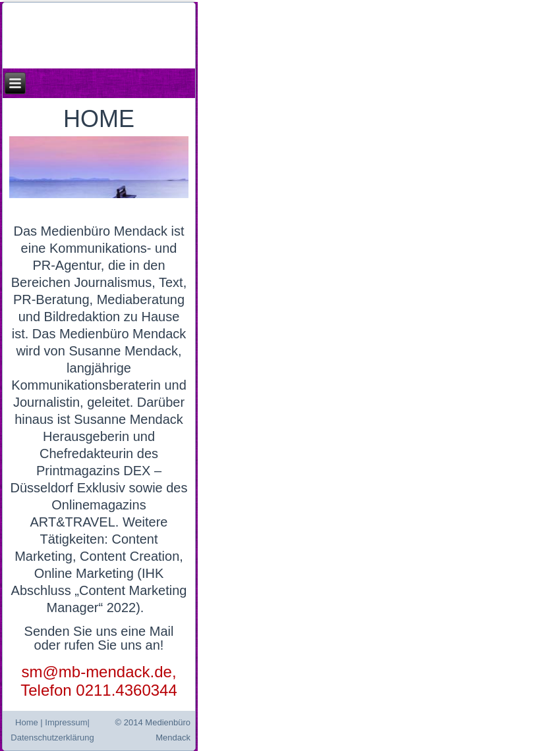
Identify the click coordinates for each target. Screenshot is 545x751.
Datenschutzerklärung (52, 737)
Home (26, 722)
